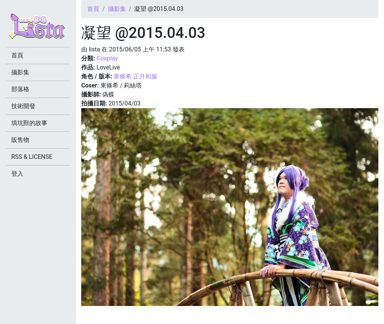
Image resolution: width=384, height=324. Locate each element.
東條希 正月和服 (135, 76)
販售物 (20, 139)
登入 (17, 173)
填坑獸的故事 (29, 123)
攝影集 (117, 8)
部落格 (20, 89)
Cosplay (107, 58)
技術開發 (23, 106)
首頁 (93, 8)
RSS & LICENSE (31, 156)
